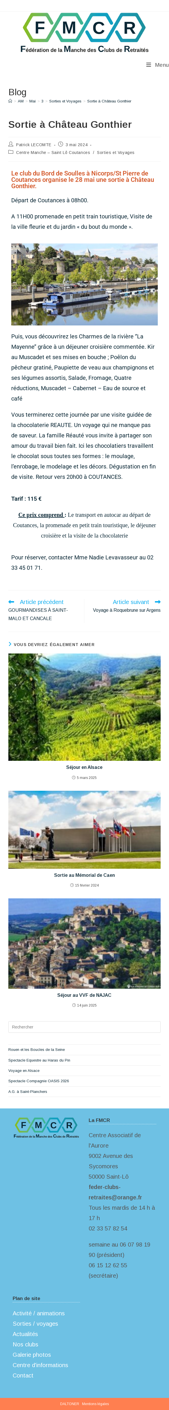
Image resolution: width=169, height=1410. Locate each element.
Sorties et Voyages (116, 152)
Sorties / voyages (35, 1324)
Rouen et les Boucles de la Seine (36, 1049)
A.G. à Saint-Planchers (27, 1091)
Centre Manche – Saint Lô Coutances (53, 152)
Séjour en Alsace (84, 767)
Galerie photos (32, 1355)
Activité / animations (39, 1313)
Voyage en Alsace (23, 1070)
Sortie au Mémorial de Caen (84, 875)
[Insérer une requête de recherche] (84, 1027)
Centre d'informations (40, 1365)
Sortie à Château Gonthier (109, 101)
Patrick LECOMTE (34, 144)
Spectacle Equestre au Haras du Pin (39, 1060)
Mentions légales (95, 1404)
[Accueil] (10, 101)
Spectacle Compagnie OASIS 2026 (38, 1081)
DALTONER (69, 1404)
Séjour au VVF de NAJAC (84, 995)
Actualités (25, 1334)
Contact (23, 1375)
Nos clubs (25, 1344)
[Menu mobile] (157, 65)
